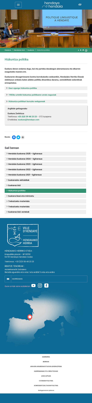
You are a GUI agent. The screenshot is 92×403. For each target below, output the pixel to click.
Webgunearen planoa (46, 390)
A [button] (78, 50)
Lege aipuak (46, 376)
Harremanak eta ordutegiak (46, 371)
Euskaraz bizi (13, 185)
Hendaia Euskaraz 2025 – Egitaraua (24, 153)
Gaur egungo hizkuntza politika (23, 88)
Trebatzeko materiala (17, 201)
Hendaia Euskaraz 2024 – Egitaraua (24, 159)
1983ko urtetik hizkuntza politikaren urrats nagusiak (32, 95)
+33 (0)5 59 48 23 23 (24, 261)
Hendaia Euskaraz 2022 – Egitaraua (24, 169)
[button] (86, 50)
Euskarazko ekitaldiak (17, 180)
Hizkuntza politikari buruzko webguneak (27, 101)
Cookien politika (46, 381)
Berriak (46, 362)
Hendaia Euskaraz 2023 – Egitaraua (24, 164)
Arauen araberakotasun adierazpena (46, 366)
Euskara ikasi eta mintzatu (20, 196)
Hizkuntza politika (15, 190)
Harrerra (46, 357)
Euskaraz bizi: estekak (17, 212)
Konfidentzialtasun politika (46, 385)
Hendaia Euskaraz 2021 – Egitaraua (24, 174)
